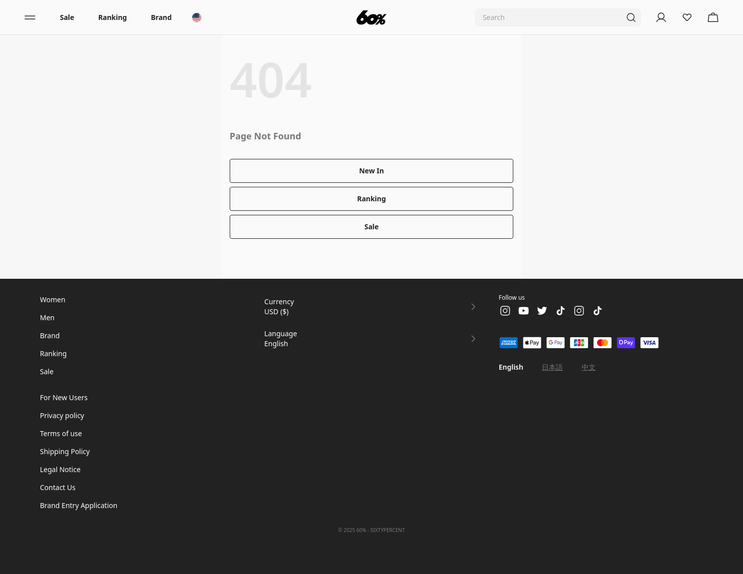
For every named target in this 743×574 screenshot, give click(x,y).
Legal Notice (60, 469)
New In (371, 170)
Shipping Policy (65, 451)
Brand (161, 17)
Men (47, 317)
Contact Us (57, 487)
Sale (67, 17)
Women (52, 299)
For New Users (63, 397)
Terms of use (61, 433)
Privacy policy (62, 415)
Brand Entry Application (78, 505)
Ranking (112, 17)
